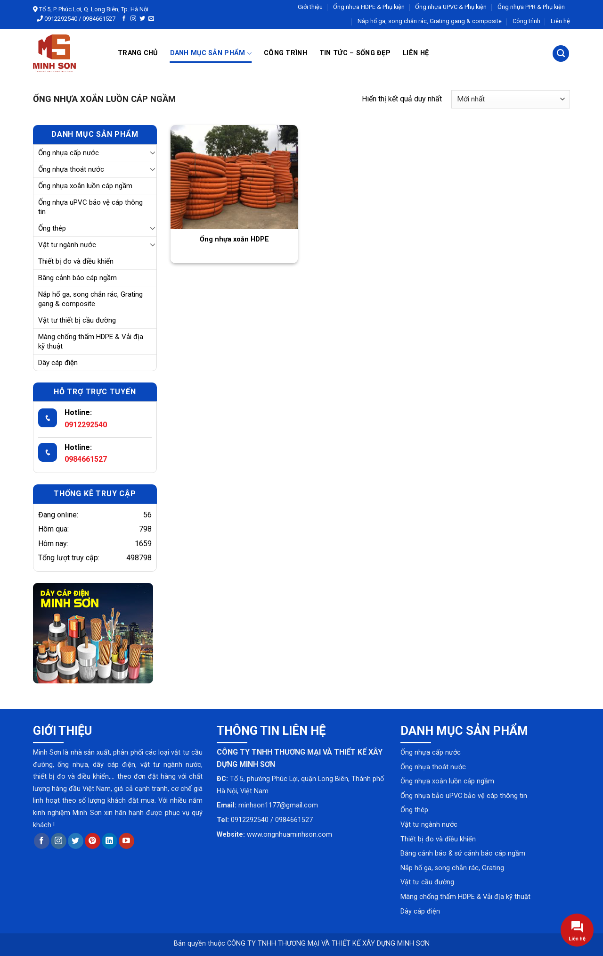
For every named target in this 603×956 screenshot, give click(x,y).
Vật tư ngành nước (67, 245)
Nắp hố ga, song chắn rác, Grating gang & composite (430, 21)
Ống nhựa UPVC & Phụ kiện (451, 6)
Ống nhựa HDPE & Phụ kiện (369, 6)
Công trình (526, 21)
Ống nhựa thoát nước (71, 169)
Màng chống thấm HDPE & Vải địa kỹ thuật (90, 341)
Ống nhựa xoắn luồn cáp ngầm (85, 186)
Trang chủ (138, 53)
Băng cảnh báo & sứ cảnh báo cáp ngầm (462, 853)
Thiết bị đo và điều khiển (76, 261)
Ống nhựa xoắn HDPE (234, 239)
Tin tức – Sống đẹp (355, 53)
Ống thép (52, 228)
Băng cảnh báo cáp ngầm (77, 278)
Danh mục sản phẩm (211, 53)
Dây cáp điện (58, 362)
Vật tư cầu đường (427, 882)
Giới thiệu (310, 6)
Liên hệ (560, 21)
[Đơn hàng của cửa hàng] (510, 99)
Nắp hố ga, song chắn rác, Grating (452, 868)
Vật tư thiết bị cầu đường (77, 320)
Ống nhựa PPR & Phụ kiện (531, 6)
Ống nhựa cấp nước (68, 153)
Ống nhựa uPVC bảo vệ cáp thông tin (90, 207)
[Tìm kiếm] (561, 53)
